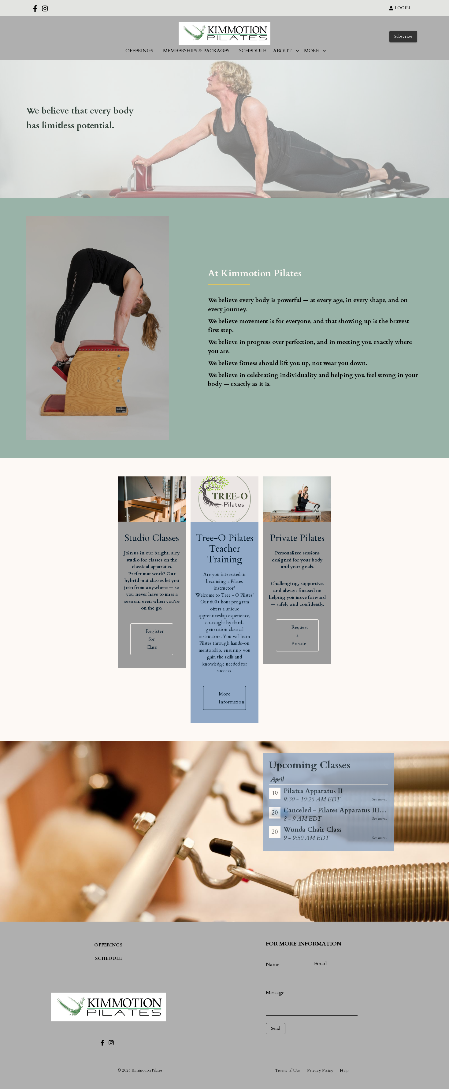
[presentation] (293, 1043)
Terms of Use (287, 1070)
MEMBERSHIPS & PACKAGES (196, 51)
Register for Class (152, 656)
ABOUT (286, 51)
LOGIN (399, 8)
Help (344, 1070)
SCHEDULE (252, 51)
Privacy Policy (320, 1070)
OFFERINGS (139, 51)
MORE (315, 51)
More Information (224, 715)
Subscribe (403, 36)
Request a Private (297, 653)
